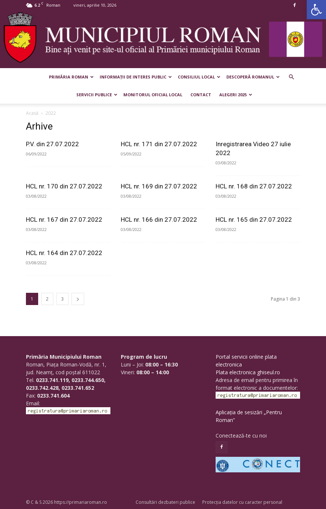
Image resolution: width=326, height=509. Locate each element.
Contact (200, 94)
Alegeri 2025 (235, 94)
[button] (316, 9)
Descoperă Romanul (253, 77)
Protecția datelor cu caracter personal (242, 502)
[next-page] (77, 299)
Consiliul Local (199, 77)
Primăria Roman (71, 77)
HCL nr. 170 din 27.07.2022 (64, 186)
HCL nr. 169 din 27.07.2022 (159, 186)
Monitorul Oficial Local (152, 94)
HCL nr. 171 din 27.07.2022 (159, 144)
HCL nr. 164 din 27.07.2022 (64, 253)
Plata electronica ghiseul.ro (248, 372)
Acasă (32, 113)
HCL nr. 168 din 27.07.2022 (254, 186)
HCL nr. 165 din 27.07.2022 (254, 219)
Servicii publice (96, 94)
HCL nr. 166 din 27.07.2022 (159, 219)
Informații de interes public (136, 77)
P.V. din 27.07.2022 (52, 144)
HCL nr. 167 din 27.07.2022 (64, 219)
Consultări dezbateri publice (165, 502)
